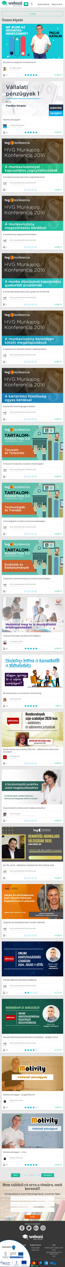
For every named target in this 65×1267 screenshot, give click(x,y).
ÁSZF (54, 1250)
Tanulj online (35, 1248)
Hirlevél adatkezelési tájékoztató (54, 1253)
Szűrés (32, 14)
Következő (48, 1175)
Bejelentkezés (44, 4)
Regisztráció (57, 4)
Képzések (35, 1250)
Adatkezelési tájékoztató (54, 1248)
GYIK (54, 1256)
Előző (15, 1175)
